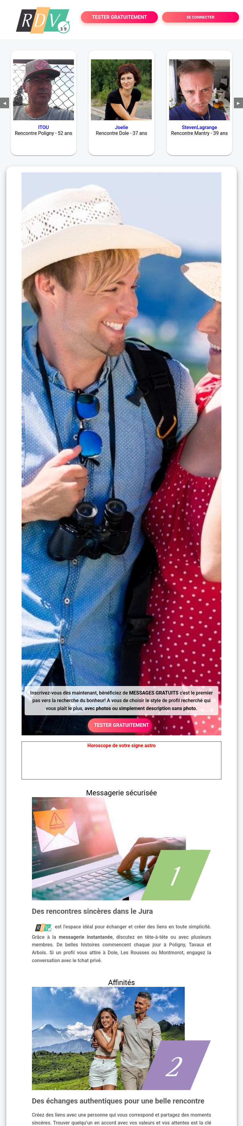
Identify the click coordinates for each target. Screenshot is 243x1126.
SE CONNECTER (200, 17)
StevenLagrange (199, 127)
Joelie (121, 127)
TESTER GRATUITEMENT (119, 17)
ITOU (43, 127)
